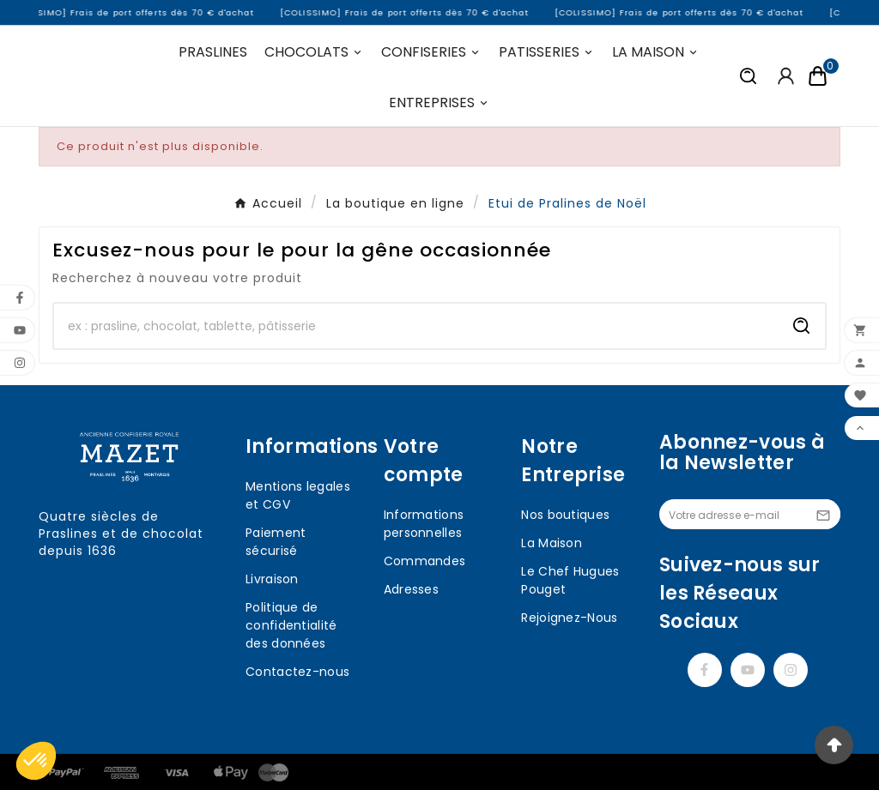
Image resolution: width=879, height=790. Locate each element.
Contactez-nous (297, 671)
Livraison (272, 579)
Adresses (411, 589)
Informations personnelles (424, 523)
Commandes (425, 561)
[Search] (801, 326)
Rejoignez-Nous (569, 617)
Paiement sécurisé (276, 541)
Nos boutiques (565, 514)
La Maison (551, 543)
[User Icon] (786, 76)
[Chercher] (416, 326)
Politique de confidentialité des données (291, 625)
